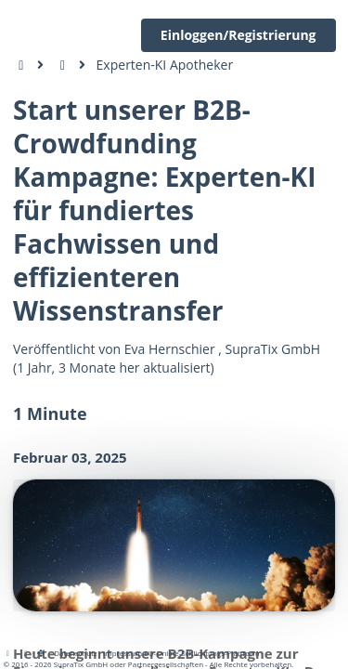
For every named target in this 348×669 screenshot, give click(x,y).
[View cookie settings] (26, 653)
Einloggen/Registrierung (238, 35)
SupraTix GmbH (273, 349)
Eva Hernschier (169, 349)
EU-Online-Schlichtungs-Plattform (201, 653)
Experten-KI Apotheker (165, 64)
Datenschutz (75, 653)
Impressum (122, 653)
